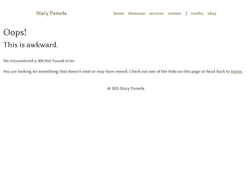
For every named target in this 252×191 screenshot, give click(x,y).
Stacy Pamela (51, 13)
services (157, 13)
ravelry (197, 13)
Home (236, 71)
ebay (212, 13)
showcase (136, 13)
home (119, 13)
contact (174, 13)
